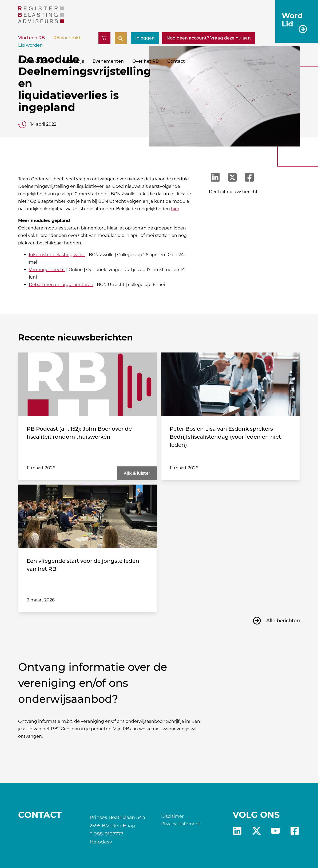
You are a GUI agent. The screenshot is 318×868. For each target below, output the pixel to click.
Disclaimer (172, 816)
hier (175, 208)
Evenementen (108, 61)
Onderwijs (73, 61)
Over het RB (145, 61)
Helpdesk (101, 842)
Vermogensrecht (47, 269)
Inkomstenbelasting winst (57, 254)
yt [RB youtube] (275, 830)
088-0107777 (108, 834)
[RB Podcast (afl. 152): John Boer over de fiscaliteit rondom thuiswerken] (87, 384)
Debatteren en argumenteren (61, 284)
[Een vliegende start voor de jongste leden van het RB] (87, 517)
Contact (176, 61)
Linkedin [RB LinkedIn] (237, 830)
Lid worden (30, 45)
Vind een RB (31, 37)
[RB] (41, 21)
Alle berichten (283, 621)
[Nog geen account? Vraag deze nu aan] (208, 38)
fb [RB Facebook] (294, 830)
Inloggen (145, 38)
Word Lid (292, 19)
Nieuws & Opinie (35, 61)
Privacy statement (180, 823)
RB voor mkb (67, 37)
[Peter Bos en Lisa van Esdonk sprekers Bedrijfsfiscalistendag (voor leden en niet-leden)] (230, 384)
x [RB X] (256, 830)
